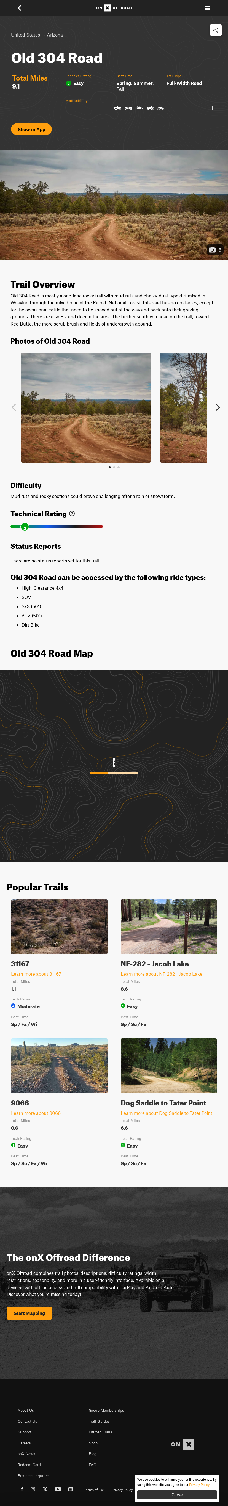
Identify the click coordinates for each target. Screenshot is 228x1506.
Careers (24, 1443)
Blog (92, 1454)
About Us (26, 1410)
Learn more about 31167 (36, 974)
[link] (72, 512)
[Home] (114, 8)
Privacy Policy (122, 1490)
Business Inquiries (34, 1476)
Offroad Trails (100, 1432)
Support (24, 1432)
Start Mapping (29, 1313)
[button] (23, 8)
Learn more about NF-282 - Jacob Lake (161, 974)
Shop (93, 1443)
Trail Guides (99, 1421)
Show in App (31, 129)
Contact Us (27, 1421)
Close (177, 1494)
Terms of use (94, 1490)
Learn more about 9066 (36, 1113)
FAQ (92, 1465)
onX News (26, 1454)
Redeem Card (29, 1465)
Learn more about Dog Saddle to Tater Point (166, 1113)
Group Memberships (106, 1410)
